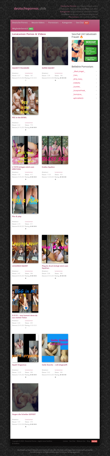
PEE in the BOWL (19, 117)
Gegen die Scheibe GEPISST (24, 414)
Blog (88, 441)
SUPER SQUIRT (48, 68)
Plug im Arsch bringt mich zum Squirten (55, 267)
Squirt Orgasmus (19, 365)
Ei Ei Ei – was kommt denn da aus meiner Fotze (24, 316)
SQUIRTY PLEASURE (20, 68)
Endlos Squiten (48, 167)
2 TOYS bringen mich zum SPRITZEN (23, 168)
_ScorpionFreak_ (79, 90)
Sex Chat (82, 22)
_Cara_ (75, 75)
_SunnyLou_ (77, 94)
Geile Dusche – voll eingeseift (54, 365)
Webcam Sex (81, 441)
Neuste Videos (38, 22)
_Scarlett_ (76, 87)
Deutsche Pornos (68, 6)
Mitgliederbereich (22, 28)
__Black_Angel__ (79, 71)
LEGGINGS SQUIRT (20, 266)
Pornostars (74, 17)
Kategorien (65, 11)
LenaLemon (29, 73)
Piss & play (16, 216)
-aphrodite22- (78, 98)
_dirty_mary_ (78, 79)
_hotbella (76, 83)
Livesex (65, 441)
